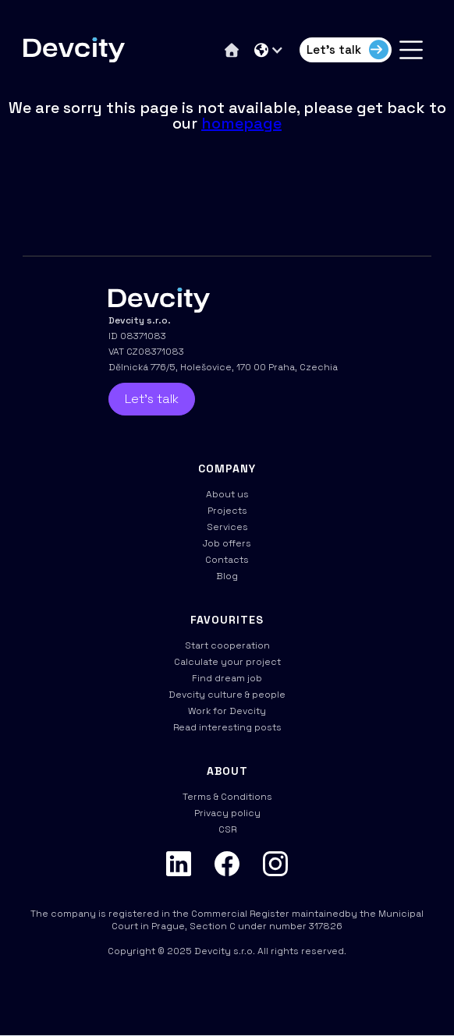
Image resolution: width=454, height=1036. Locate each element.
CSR (227, 829)
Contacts (227, 559)
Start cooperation (227, 645)
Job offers (227, 543)
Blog (227, 576)
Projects (227, 510)
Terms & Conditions (227, 796)
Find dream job (227, 678)
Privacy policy (227, 813)
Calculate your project (227, 662)
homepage (241, 123)
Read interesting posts (227, 727)
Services (227, 527)
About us (227, 494)
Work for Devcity (227, 711)
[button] (269, 49)
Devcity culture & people (227, 694)
